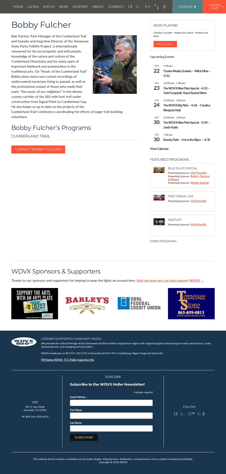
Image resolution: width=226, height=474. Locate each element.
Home (18, 7)
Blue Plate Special (183, 168)
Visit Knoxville (198, 173)
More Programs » (164, 241)
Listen (33, 7)
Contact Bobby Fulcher (38, 149)
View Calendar (159, 149)
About (98, 7)
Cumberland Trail (30, 136)
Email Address (79, 397)
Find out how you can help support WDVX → (170, 280)
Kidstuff (175, 219)
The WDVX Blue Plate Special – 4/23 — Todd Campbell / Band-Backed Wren (186, 90)
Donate (187, 7)
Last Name (75, 423)
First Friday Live (180, 196)
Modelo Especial (200, 183)
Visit (35, 402)
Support (80, 7)
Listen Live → (165, 44)
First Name (76, 410)
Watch (49, 7)
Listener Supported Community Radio (71, 338)
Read (63, 7)
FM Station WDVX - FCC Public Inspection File (67, 360)
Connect (116, 7)
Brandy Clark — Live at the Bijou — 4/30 (186, 139)
